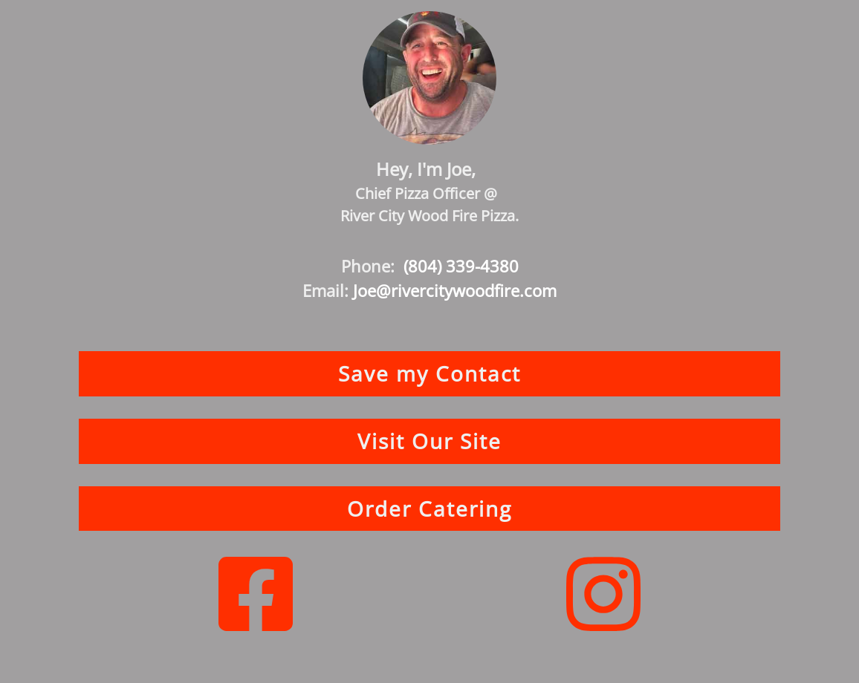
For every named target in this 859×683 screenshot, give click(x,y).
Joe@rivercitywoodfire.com (455, 290)
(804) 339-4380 (461, 266)
